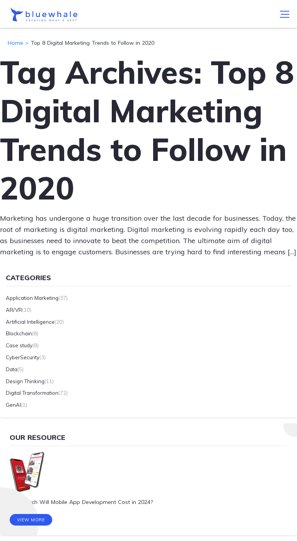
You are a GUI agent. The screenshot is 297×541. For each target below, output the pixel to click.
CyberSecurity (22, 357)
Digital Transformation (32, 393)
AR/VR (14, 310)
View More (31, 519)
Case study (19, 345)
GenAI (13, 405)
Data (11, 369)
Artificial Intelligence (30, 322)
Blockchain (19, 333)
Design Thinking (25, 381)
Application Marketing (32, 298)
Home (15, 42)
